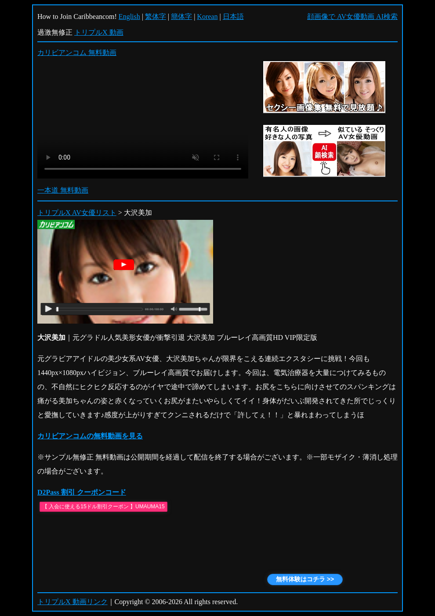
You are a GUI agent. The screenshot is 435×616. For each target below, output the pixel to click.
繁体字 (155, 16)
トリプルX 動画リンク (72, 601)
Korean (207, 16)
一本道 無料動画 (62, 190)
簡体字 (181, 16)
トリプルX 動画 (98, 32)
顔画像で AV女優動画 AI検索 (352, 16)
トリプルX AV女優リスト (76, 212)
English (129, 16)
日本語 (233, 16)
